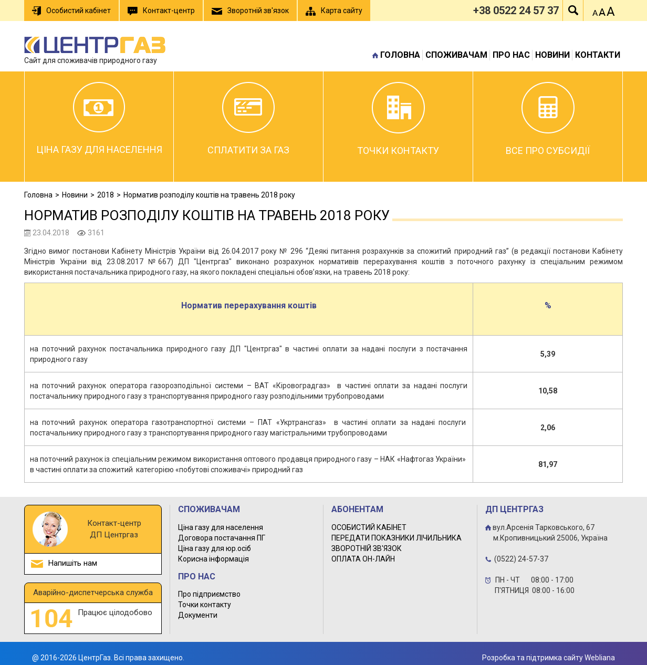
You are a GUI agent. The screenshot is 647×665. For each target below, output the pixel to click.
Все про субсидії (548, 119)
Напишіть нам (72, 563)
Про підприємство (209, 594)
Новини (552, 55)
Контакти (597, 55)
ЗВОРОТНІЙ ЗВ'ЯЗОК (366, 548)
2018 (105, 195)
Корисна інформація (213, 559)
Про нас (511, 55)
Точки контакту (398, 119)
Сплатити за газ (248, 118)
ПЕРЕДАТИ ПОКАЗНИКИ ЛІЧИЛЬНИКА (396, 538)
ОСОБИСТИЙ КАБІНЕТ (368, 527)
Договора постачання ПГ (221, 538)
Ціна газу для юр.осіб (214, 548)
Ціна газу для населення (99, 118)
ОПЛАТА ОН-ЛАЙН (363, 559)
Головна (400, 55)
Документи (197, 615)
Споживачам (456, 55)
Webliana (600, 657)
